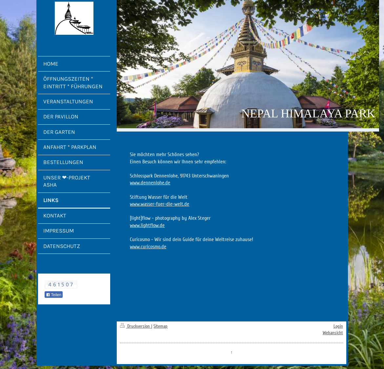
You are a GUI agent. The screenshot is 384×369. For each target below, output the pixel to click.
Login (338, 326)
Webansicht (333, 333)
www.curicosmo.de (148, 246)
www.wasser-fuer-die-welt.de (159, 204)
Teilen (53, 295)
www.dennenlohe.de (150, 182)
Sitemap (160, 326)
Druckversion (135, 326)
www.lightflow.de (147, 225)
